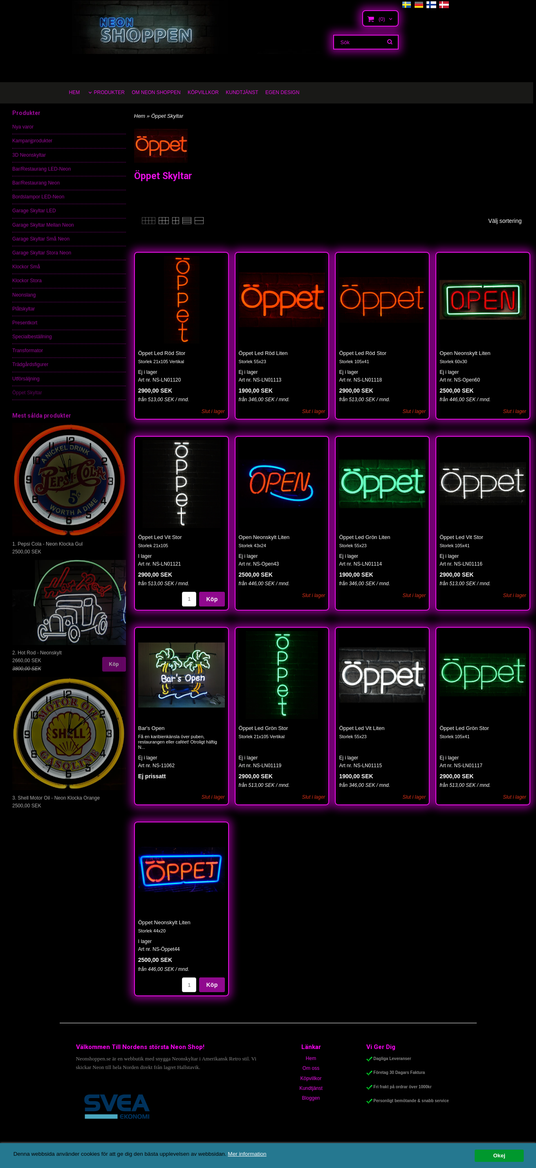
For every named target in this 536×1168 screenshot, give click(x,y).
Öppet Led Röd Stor (162, 353)
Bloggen (311, 1098)
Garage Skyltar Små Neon (41, 245)
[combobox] (509, 221)
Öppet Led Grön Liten (364, 537)
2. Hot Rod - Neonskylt (37, 659)
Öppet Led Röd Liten (263, 353)
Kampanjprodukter (32, 147)
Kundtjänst (311, 1088)
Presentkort (24, 329)
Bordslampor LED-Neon (38, 203)
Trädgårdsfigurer (30, 371)
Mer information (247, 1154)
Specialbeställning (32, 343)
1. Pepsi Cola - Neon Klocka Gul (47, 550)
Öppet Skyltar (27, 399)
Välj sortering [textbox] (505, 221)
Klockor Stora (27, 287)
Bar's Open (151, 728)
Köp (114, 671)
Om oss (311, 1068)
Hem (139, 116)
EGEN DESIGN (282, 92)
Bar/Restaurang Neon (36, 189)
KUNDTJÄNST (242, 92)
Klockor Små (26, 273)
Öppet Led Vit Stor (160, 537)
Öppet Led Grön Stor (263, 728)
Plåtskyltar (23, 315)
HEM (74, 92)
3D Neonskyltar (29, 161)
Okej (499, 1155)
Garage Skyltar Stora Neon (41, 259)
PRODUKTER (109, 92)
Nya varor (23, 133)
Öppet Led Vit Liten (361, 728)
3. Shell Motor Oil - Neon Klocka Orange (56, 804)
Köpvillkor (310, 1078)
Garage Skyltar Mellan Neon (43, 231)
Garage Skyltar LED (34, 217)
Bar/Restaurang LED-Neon (41, 175)
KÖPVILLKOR (203, 92)
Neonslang (24, 301)
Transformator (27, 357)
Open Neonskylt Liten (465, 353)
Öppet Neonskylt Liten (164, 922)
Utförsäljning (26, 385)
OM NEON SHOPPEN (156, 92)
